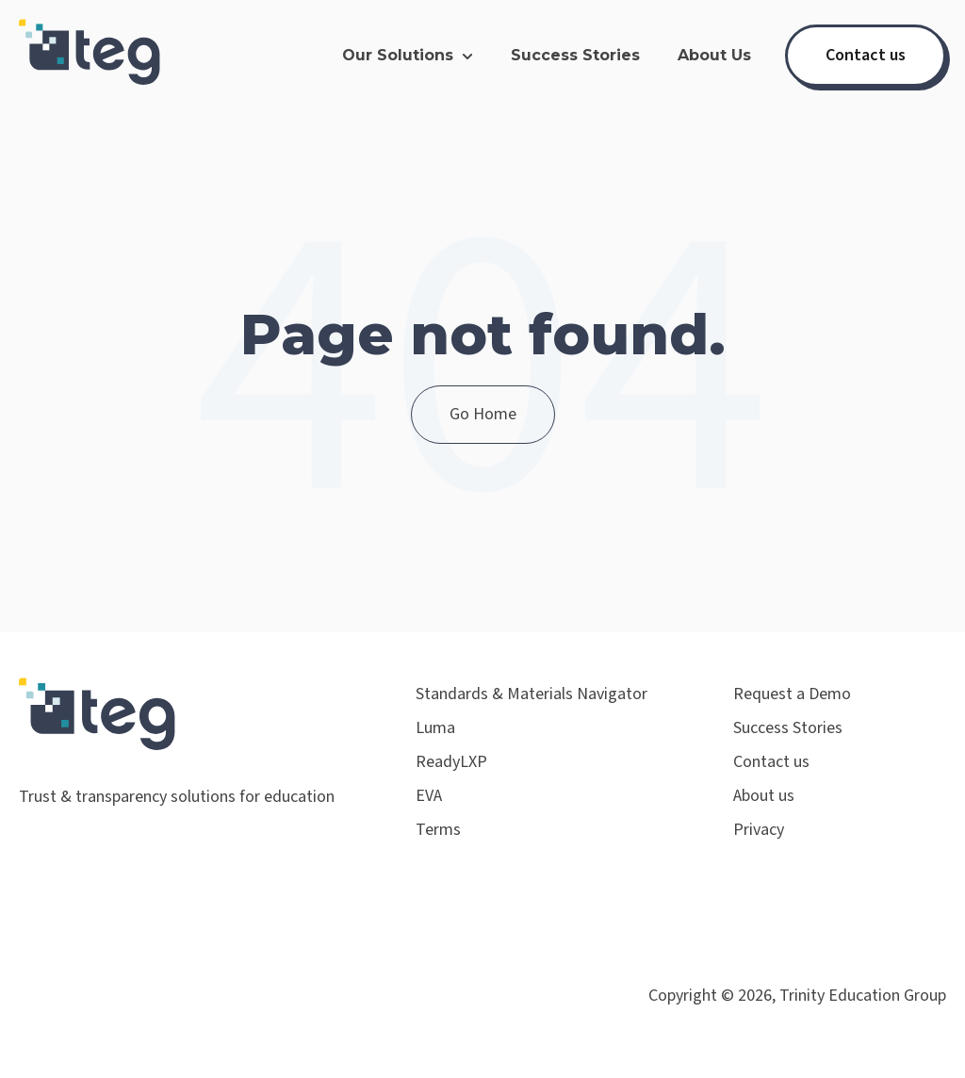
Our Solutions (397, 55)
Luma (435, 728)
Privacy (758, 830)
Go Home (483, 414)
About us (763, 796)
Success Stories (575, 55)
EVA (429, 796)
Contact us (866, 55)
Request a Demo (792, 694)
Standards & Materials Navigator (531, 694)
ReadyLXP (451, 762)
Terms (438, 830)
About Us (714, 55)
